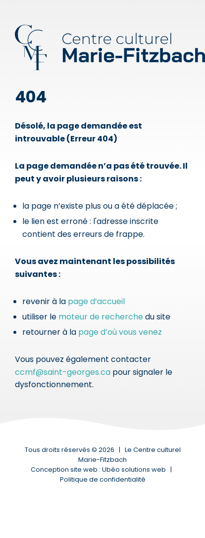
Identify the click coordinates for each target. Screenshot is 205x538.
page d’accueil (96, 301)
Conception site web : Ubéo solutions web (98, 469)
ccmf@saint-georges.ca (62, 372)
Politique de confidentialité (103, 479)
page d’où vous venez (120, 332)
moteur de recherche (100, 316)
